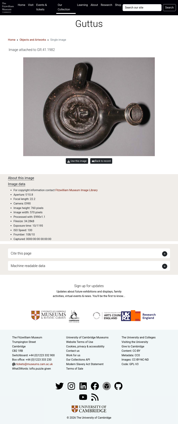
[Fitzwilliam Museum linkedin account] (95, 385)
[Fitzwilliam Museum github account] (118, 385)
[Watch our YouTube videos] (83, 397)
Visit (30, 5)
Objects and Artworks (33, 39)
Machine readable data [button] (28, 266)
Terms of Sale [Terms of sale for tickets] (74, 368)
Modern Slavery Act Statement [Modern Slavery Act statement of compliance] (85, 364)
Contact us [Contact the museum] (72, 350)
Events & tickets (41, 7)
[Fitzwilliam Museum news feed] (94, 397)
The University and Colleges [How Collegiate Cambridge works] (138, 337)
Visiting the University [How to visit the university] (135, 342)
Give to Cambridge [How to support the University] (133, 346)
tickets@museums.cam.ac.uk (34, 364)
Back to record (101, 161)
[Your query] (142, 7)
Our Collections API (78, 359)
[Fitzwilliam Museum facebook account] (83, 385)
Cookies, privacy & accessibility (85, 346)
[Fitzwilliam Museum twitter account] (60, 385)
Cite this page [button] (21, 253)
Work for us (73, 355)
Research (106, 5)
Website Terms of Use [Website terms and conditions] (79, 342)
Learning (82, 5)
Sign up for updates (89, 286)
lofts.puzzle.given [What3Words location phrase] (40, 368)
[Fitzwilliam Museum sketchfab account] (107, 385)
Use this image (77, 161)
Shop (118, 5)
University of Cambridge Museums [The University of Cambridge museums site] (87, 337)
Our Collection (64, 7)
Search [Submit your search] (169, 7)
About (94, 5)
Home (22, 5)
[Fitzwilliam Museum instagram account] (72, 385)
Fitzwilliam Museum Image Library (76, 190)
